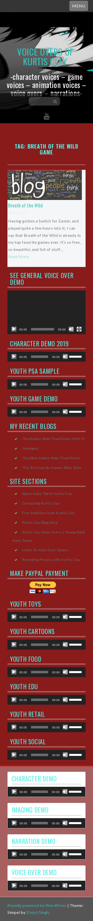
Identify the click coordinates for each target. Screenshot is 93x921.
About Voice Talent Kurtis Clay (47, 493)
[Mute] (71, 329)
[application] (46, 312)
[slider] (39, 356)
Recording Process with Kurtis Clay (51, 559)
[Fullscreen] (79, 329)
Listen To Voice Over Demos (45, 550)
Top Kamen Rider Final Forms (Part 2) (53, 439)
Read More (18, 256)
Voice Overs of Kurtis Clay (45, 56)
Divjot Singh (37, 912)
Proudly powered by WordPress (36, 905)
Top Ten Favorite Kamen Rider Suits (52, 467)
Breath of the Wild (25, 205)
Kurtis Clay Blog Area (40, 522)
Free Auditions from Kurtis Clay (48, 513)
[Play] (13, 329)
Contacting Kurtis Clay (41, 503)
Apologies (31, 448)
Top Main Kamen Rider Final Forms (51, 458)
